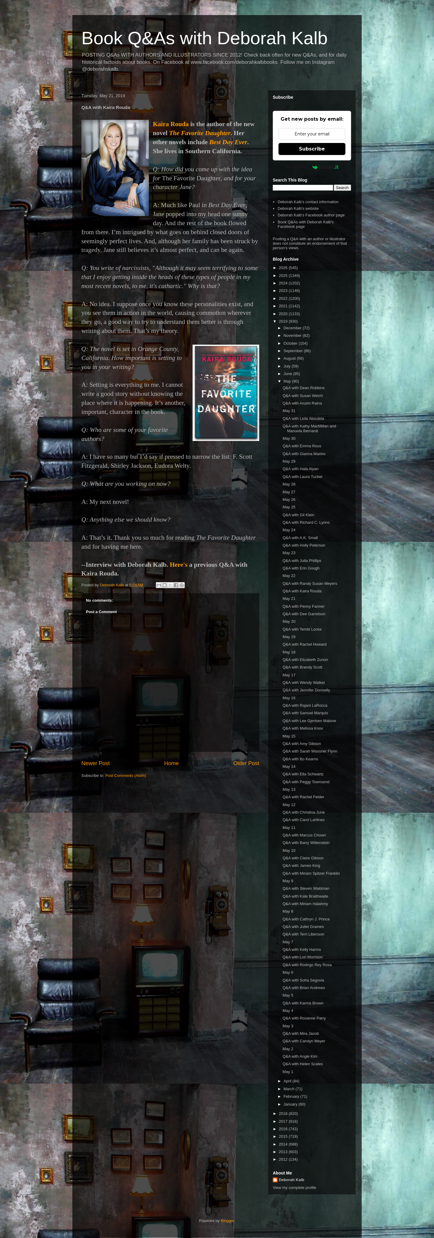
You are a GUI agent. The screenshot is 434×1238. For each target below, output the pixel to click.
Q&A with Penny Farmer (303, 606)
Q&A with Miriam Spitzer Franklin (311, 873)
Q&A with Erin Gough (300, 568)
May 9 (287, 881)
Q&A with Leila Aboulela (303, 418)
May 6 (287, 972)
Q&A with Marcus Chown (304, 835)
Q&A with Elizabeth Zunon (305, 659)
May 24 (288, 530)
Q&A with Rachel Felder (303, 797)
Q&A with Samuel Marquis (305, 713)
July (288, 366)
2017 (284, 1121)
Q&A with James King (301, 865)
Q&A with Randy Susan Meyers (309, 583)
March (290, 1089)
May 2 (287, 1049)
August (290, 358)
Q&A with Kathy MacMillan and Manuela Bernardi (309, 428)
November (293, 335)
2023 (284, 290)
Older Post (246, 763)
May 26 (288, 499)
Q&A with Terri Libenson (303, 934)
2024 (284, 283)
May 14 (288, 766)
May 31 (288, 410)
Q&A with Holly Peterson (303, 545)
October (291, 343)
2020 (284, 314)
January (291, 1104)
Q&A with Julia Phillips (301, 560)
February (292, 1096)
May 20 (288, 621)
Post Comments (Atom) (125, 775)
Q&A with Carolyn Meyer (303, 1041)
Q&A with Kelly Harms (301, 949)
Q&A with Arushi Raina (302, 403)
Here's (178, 564)
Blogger (227, 1220)
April (288, 1081)
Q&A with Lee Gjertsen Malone (309, 720)
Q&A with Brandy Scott (302, 667)
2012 (284, 1159)
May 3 (287, 1026)
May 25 (288, 507)
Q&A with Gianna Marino (303, 453)
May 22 (288, 575)
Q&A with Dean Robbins (303, 388)
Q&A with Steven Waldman (305, 888)
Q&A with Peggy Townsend (305, 782)
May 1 (287, 1071)
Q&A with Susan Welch (302, 395)
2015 (284, 1136)
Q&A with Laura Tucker (302, 476)
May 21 (288, 598)
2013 (284, 1152)
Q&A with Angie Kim (299, 1056)
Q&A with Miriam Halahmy (305, 903)
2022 (284, 298)
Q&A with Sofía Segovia (303, 980)
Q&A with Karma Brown (302, 1003)
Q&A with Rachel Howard (304, 644)
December (293, 328)
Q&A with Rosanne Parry (304, 1018)
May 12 (288, 804)
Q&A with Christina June (303, 812)
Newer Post (95, 763)
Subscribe (312, 149)
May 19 (288, 637)
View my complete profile (294, 1187)
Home (171, 763)
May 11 (288, 827)
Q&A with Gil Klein (298, 515)
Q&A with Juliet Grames (303, 926)
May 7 (287, 942)
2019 (284, 321)
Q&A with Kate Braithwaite (305, 896)
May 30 (288, 438)
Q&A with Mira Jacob (300, 1033)
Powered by (312, 167)
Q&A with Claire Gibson (302, 858)
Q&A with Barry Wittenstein (305, 842)
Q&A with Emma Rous (301, 446)
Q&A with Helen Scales (302, 1064)
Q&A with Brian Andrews (303, 987)
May (288, 381)
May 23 (288, 553)
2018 (284, 1113)
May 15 (288, 736)
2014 (284, 1144)
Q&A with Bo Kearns (300, 759)
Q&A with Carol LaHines (303, 820)
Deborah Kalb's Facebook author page (311, 215)
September (294, 351)
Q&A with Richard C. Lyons (305, 522)
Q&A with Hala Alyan (300, 469)
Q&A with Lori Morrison (302, 957)
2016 (284, 1129)
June (288, 373)
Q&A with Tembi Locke (302, 629)
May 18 (288, 652)
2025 (284, 275)
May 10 (288, 850)
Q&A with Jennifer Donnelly (306, 690)
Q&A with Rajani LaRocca (304, 705)
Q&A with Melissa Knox (302, 728)
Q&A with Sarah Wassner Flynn (309, 751)
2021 (284, 306)
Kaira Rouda (171, 124)
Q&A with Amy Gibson (301, 743)
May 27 (288, 492)
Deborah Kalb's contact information (308, 202)
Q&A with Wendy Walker (303, 682)
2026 (284, 267)
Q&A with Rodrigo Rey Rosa (307, 965)
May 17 (288, 675)
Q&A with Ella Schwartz (302, 774)
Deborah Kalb (291, 1179)
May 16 (288, 698)
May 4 (287, 1010)
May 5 (287, 995)
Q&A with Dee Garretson (303, 614)
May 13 (288, 789)
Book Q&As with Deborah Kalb (204, 38)
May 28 (288, 484)
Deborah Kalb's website (298, 208)
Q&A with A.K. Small (300, 537)
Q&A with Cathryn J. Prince (306, 919)
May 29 (288, 461)
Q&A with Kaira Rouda (301, 591)
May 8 (287, 911)
